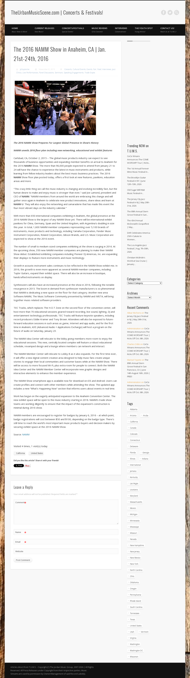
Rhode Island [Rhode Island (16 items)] (135, 601)
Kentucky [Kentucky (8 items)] (134, 477)
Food (99, 69)
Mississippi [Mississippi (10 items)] (134, 526)
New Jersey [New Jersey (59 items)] (135, 551)
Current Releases (44, 30)
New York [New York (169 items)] (134, 564)
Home (19, 30)
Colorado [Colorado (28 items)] (133, 434)
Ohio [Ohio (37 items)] (132, 576)
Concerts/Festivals (73, 30)
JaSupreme (24, 69)
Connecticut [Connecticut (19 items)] (135, 440)
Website (19, 551)
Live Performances (30, 72)
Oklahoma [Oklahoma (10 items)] (134, 582)
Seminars (59, 72)
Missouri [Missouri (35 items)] (133, 533)
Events (89, 69)
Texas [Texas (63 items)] (132, 619)
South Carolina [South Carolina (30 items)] (136, 607)
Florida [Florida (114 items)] (133, 452)
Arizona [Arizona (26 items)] (133, 415)
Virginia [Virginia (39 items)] (133, 638)
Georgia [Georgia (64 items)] (145, 452)
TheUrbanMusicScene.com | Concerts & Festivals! (57, 12)
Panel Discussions (46, 72)
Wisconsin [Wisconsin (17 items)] (134, 656)
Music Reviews (99, 30)
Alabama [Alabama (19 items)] (133, 409)
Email (20, 542)
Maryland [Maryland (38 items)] (134, 495)
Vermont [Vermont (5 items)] (144, 631)
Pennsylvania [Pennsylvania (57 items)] (135, 594)
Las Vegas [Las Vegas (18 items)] (134, 483)
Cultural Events (79, 69)
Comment (20, 502)
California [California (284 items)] (134, 421)
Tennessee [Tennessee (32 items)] (134, 613)
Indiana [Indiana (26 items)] (145, 458)
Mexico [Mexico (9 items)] (133, 508)
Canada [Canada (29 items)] (133, 428)
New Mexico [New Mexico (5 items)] (135, 557)
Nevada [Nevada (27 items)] (133, 539)
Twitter (170, 12)
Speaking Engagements (74, 72)
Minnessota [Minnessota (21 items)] (134, 520)
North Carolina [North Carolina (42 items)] (136, 570)
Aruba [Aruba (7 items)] (145, 415)
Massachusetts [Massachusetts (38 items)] (136, 502)
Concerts (68, 69)
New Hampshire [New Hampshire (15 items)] (137, 545)
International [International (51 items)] (135, 465)
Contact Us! (168, 30)
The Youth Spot (144, 30)
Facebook (163, 12)
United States (37, 453)
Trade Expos (90, 72)
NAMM (25, 434)
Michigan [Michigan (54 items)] (133, 514)
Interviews (121, 30)
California (20, 453)
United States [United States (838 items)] (136, 625)
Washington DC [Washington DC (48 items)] (136, 650)
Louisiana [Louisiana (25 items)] (134, 489)
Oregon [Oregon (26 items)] (133, 588)
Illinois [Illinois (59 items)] (132, 458)
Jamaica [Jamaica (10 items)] (133, 471)
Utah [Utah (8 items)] (132, 631)
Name (20, 532)
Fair (94, 69)
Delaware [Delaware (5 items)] (134, 446)
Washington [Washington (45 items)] (135, 644)
